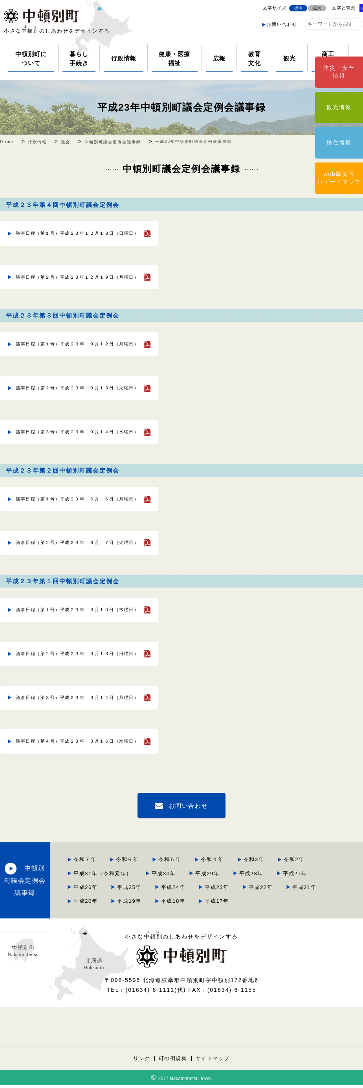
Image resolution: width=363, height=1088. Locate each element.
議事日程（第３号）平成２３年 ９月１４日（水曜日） (70, 423)
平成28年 (247, 864)
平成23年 (291, 877)
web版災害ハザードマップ (339, 178)
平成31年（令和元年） (257, 850)
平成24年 (247, 877)
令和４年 (287, 837)
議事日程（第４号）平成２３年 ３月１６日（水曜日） (70, 720)
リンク (141, 1061)
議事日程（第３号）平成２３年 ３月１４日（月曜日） (70, 679)
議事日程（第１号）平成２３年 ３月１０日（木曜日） (70, 595)
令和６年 (200, 837)
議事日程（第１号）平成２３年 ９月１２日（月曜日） (70, 339)
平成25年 (202, 877)
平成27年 (291, 864)
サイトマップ (213, 1061)
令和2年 (196, 850)
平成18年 (157, 904)
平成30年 (157, 864)
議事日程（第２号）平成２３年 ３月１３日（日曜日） (70, 637)
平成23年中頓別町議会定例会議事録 (181, 107)
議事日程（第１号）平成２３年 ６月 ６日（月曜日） (70, 488)
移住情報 (339, 142)
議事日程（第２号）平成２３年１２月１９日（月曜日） (70, 274)
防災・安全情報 (339, 72)
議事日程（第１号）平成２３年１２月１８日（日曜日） (70, 232)
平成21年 (202, 890)
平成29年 (202, 864)
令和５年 (243, 837)
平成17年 (202, 904)
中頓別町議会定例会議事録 (71, 870)
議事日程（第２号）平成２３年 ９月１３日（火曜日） (70, 381)
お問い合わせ (282, 24)
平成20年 (247, 890)
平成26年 (157, 877)
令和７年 (157, 837)
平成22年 (157, 890)
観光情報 (339, 107)
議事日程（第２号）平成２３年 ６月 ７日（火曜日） (70, 530)
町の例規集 (172, 1061)
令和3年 (156, 850)
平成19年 (291, 890)
